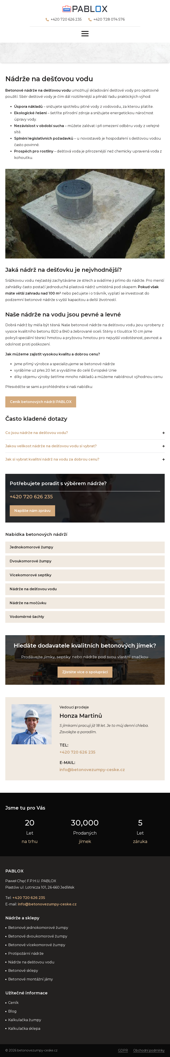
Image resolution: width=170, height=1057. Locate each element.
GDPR (123, 1050)
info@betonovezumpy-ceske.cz (92, 769)
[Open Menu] (85, 33)
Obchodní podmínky (149, 1050)
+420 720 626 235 (66, 19)
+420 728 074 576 (109, 19)
